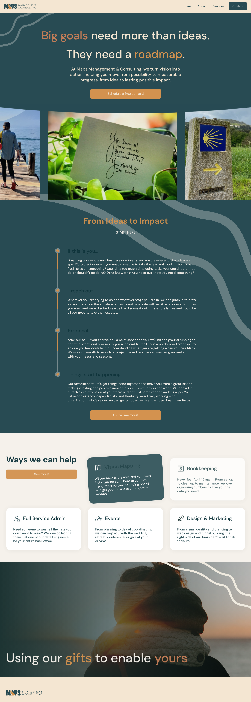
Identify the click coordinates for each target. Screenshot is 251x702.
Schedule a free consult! (125, 94)
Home (187, 6)
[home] (20, 6)
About (202, 6)
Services (218, 6)
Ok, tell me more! (125, 415)
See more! (41, 477)
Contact (237, 6)
